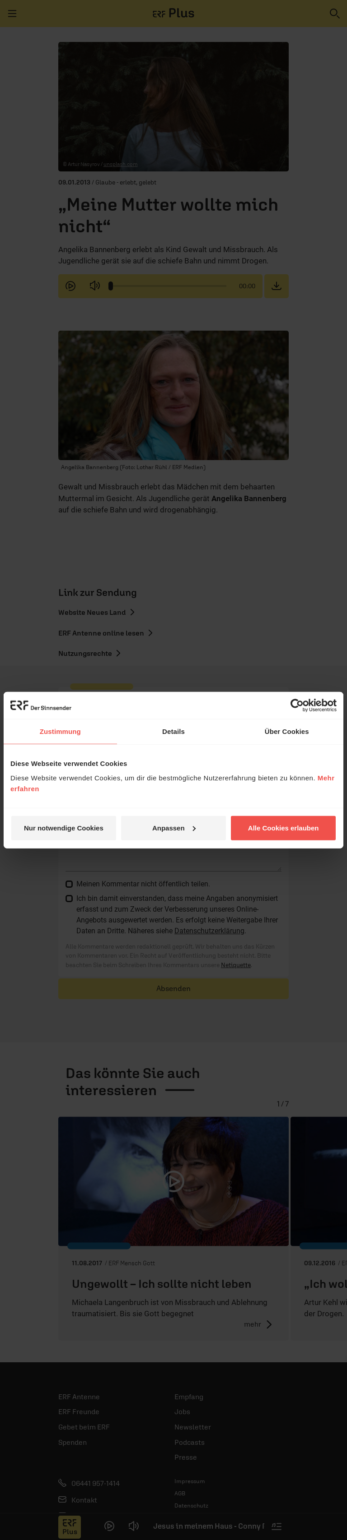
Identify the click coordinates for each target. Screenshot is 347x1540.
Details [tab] (173, 731)
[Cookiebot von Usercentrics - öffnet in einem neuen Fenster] (297, 705)
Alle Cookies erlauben (283, 827)
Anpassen (174, 827)
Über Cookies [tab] (287, 731)
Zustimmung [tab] (60, 731)
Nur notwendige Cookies (63, 827)
